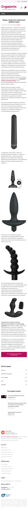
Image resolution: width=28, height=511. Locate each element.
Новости (14, 370)
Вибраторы (4, 447)
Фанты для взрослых (7, 454)
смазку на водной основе (8, 80)
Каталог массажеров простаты (14, 354)
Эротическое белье (6, 456)
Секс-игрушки (17, 25)
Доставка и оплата (6, 466)
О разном (14, 384)
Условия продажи (6, 473)
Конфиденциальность (7, 468)
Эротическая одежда (14, 374)
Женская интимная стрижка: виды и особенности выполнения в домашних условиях (17, 405)
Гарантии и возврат (6, 471)
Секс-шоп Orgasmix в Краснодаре (9, 436)
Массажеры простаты (7, 452)
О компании (4, 464)
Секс (14, 381)
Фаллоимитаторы (6, 450)
